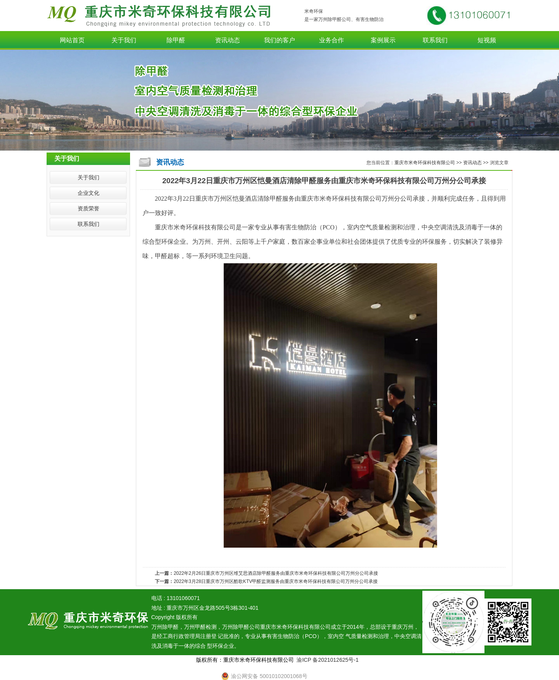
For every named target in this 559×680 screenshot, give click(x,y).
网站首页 (72, 40)
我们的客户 (279, 40)
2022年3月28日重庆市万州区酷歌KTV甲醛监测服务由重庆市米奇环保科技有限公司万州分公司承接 (276, 581)
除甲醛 (176, 40)
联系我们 (435, 40)
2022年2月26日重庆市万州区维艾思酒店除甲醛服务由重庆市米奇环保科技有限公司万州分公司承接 (276, 573)
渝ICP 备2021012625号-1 (327, 660)
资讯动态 (227, 40)
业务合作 (331, 40)
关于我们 (123, 40)
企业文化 (88, 193)
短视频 (486, 40)
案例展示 (383, 40)
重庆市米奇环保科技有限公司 (425, 162)
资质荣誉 (88, 208)
